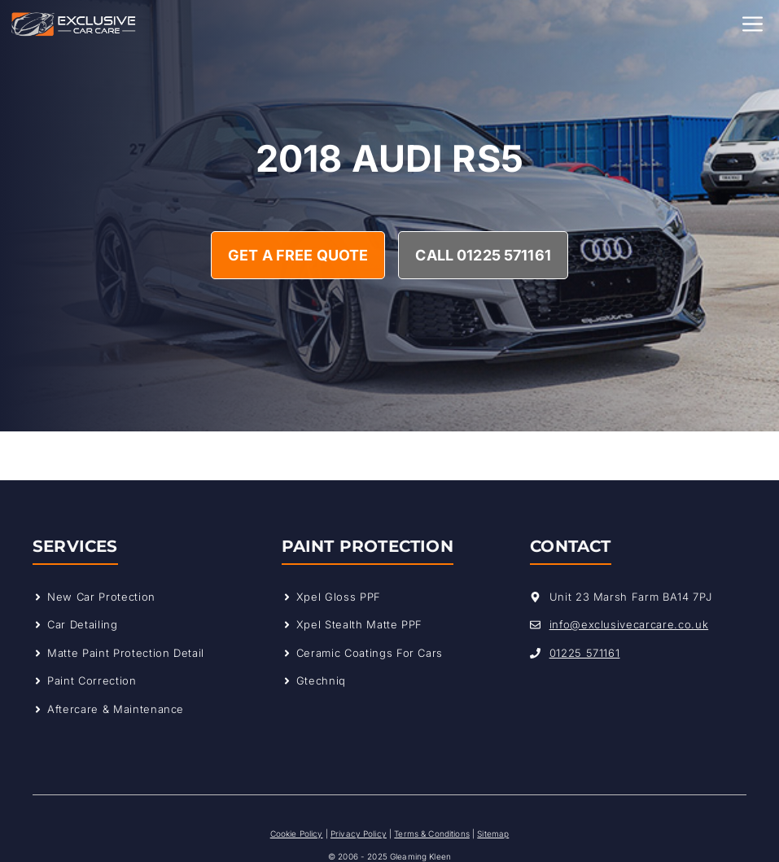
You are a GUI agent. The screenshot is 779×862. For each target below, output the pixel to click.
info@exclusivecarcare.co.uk (629, 624)
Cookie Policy (296, 833)
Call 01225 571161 (482, 255)
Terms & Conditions (432, 833)
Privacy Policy (358, 833)
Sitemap (493, 833)
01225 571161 (584, 652)
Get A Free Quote (298, 255)
